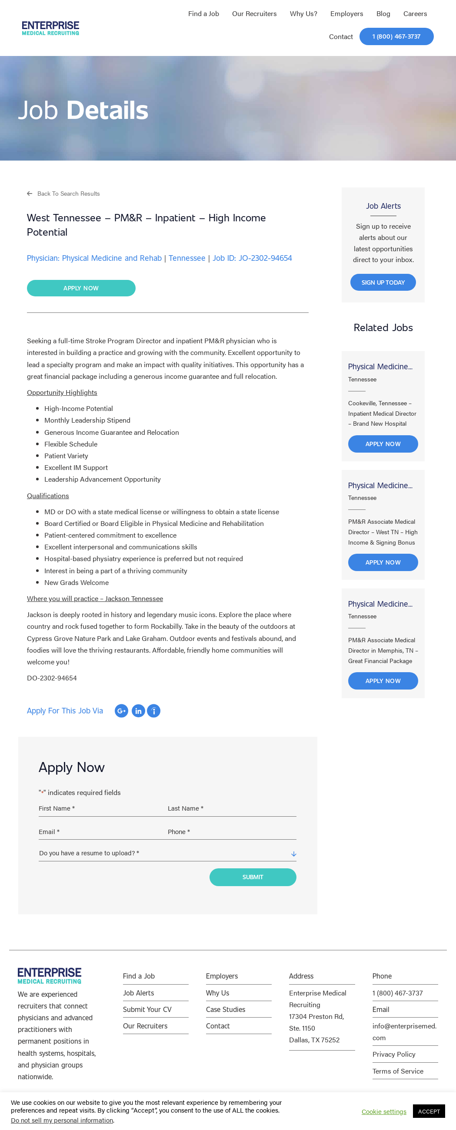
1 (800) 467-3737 (398, 990)
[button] (63, 192)
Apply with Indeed (153, 711)
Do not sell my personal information (62, 1119)
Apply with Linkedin (138, 711)
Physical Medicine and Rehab (378, 371)
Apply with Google (121, 711)
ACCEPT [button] (429, 1111)
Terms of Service (398, 1068)
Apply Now (383, 447)
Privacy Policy (394, 1051)
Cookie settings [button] (384, 1111)
